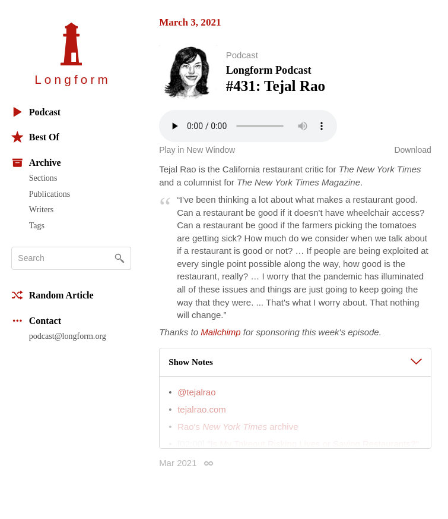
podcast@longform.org (67, 336)
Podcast (36, 112)
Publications (49, 194)
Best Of (35, 137)
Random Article (52, 295)
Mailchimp (221, 334)
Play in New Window (197, 152)
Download (412, 152)
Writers (41, 209)
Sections (43, 178)
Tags (37, 225)
